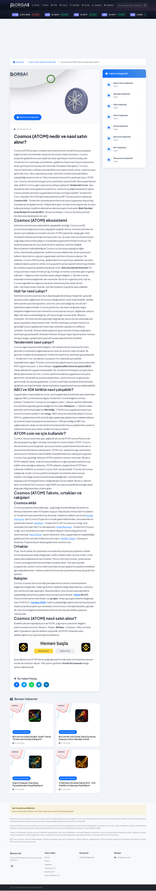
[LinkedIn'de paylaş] (46, 685)
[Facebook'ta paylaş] (16, 685)
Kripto (64, 5)
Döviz (46, 5)
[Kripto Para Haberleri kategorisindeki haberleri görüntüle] (124, 85)
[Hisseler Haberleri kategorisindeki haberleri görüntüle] (124, 96)
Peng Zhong (35, 535)
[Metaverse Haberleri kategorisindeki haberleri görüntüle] (124, 160)
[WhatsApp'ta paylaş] (31, 685)
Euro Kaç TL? (50, 872)
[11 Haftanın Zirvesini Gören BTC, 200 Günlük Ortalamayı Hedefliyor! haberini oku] (78, 771)
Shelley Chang (68, 538)
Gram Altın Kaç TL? (52, 875)
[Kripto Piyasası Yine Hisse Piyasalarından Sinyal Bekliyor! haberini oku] (31, 771)
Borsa (36, 5)
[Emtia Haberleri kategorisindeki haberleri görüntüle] (124, 128)
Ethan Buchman (64, 527)
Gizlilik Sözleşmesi (86, 858)
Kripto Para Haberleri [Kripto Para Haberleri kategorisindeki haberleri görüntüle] (28, 117)
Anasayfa (18, 62)
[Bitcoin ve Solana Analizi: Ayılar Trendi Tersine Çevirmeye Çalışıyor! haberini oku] (31, 725)
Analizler (97, 5)
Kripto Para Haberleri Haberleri (42, 62)
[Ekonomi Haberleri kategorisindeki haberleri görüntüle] (124, 138)
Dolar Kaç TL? (50, 868)
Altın (55, 5)
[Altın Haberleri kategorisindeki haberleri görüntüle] (124, 106)
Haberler (109, 5)
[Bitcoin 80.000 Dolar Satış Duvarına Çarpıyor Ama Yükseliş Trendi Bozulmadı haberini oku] (78, 725)
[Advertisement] (78, 39)
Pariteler (75, 5)
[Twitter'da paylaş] (24, 685)
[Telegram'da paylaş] (39, 685)
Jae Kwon (38, 523)
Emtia (86, 5)
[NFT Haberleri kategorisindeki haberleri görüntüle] (124, 149)
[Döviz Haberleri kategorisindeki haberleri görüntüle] (124, 117)
